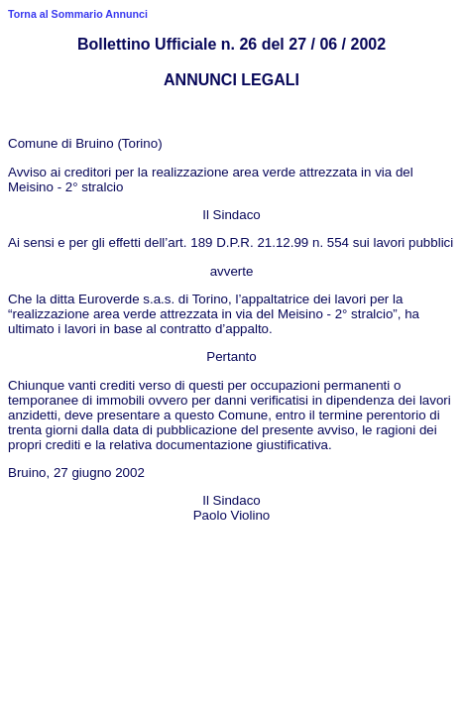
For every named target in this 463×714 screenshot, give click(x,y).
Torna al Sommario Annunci (78, 14)
